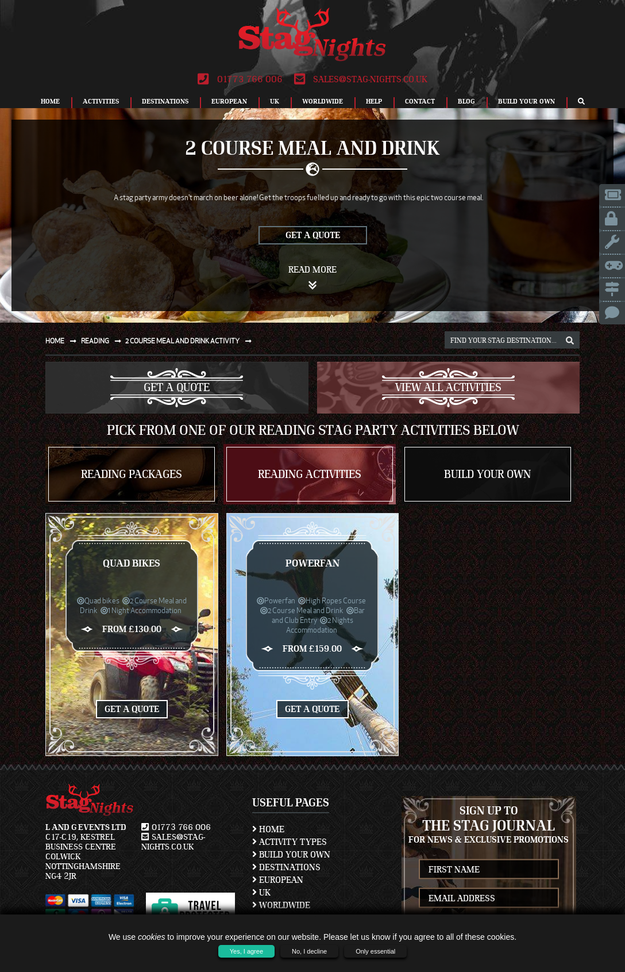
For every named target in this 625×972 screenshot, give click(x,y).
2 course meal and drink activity (190, 340)
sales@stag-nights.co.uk (360, 79)
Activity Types (289, 842)
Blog (466, 101)
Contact (420, 101)
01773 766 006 (240, 79)
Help (374, 101)
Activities (101, 101)
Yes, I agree (246, 951)
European (229, 101)
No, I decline (309, 951)
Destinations (165, 101)
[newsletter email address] (489, 898)
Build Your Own (526, 101)
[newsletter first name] (489, 869)
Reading (103, 340)
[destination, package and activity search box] (512, 340)
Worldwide (322, 101)
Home (50, 101)
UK (274, 101)
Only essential (375, 951)
